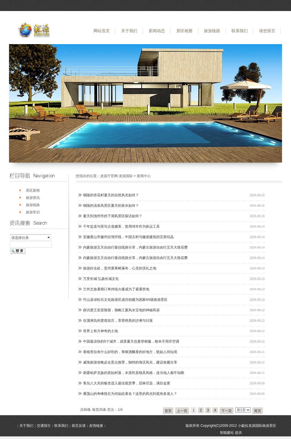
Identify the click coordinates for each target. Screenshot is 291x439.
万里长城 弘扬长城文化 (101, 279)
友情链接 (96, 426)
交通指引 (44, 426)
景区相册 (184, 30)
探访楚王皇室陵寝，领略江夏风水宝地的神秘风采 (121, 310)
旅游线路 (212, 30)
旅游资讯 (33, 198)
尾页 (257, 411)
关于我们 (129, 30)
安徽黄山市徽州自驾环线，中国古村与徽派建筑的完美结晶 (128, 237)
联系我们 (239, 30)
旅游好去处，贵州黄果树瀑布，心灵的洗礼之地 (119, 268)
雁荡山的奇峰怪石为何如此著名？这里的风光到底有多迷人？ (130, 394)
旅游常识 (33, 212)
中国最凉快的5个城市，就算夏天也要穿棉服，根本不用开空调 (131, 341)
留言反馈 (79, 426)
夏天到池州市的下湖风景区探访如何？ (112, 216)
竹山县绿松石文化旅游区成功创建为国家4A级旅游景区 (125, 300)
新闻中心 (144, 176)
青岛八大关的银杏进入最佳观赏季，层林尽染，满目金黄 (126, 383)
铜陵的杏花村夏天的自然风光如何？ (111, 195)
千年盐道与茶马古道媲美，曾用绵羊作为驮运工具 (121, 226)
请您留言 (267, 30)
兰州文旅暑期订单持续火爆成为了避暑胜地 (116, 289)
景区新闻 (33, 190)
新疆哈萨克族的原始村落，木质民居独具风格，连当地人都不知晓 (133, 373)
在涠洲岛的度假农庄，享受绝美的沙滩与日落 (118, 321)
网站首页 (102, 30)
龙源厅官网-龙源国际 (116, 176)
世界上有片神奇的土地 (100, 331)
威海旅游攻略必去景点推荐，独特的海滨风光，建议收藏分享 (130, 362)
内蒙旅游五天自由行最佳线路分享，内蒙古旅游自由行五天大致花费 (135, 247)
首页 (168, 411)
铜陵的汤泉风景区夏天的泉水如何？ (111, 206)
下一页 (226, 411)
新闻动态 (157, 30)
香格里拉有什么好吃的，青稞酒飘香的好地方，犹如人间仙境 (130, 352)
